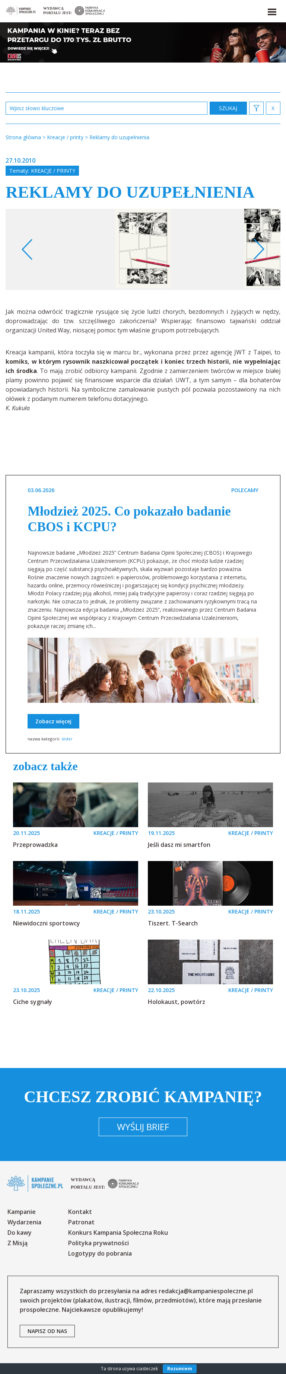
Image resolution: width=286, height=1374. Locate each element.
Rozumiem (179, 1368)
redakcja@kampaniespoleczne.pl (206, 1291)
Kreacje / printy (53, 170)
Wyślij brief (143, 1126)
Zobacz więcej (53, 721)
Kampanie (21, 1212)
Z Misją (17, 1243)
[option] (143, 249)
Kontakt (80, 1212)
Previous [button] (27, 249)
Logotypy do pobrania (100, 1253)
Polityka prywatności (98, 1243)
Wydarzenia (24, 1222)
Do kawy (19, 1232)
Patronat (81, 1222)
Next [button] (259, 249)
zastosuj (228, 108)
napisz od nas (47, 1331)
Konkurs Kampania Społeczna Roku (118, 1232)
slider (67, 739)
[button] (271, 10)
